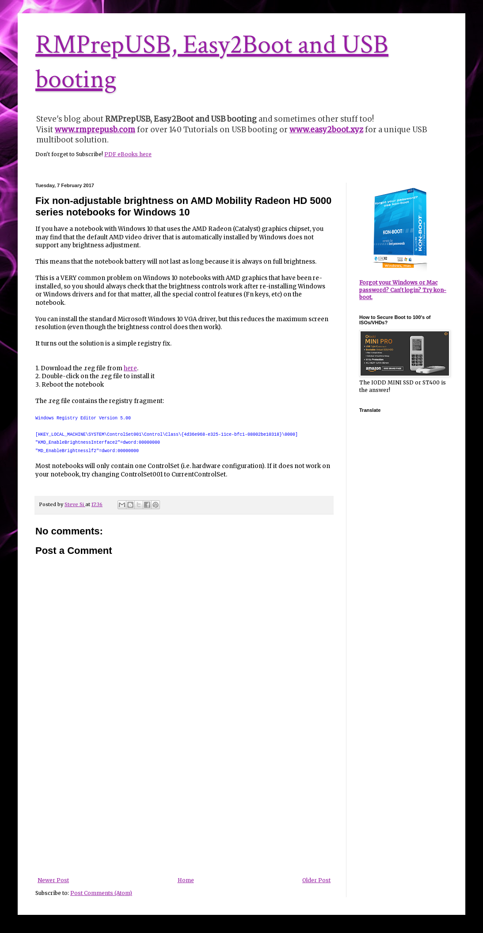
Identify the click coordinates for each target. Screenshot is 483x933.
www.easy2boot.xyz (326, 129)
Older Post (316, 880)
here (130, 368)
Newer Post (53, 880)
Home (186, 880)
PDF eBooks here (128, 154)
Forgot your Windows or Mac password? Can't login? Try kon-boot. (402, 290)
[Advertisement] (184, 811)
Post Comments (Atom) (101, 893)
